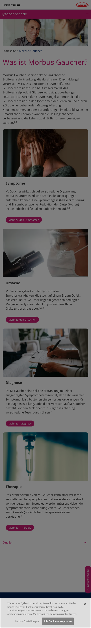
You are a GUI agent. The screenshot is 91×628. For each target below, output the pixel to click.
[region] (45, 613)
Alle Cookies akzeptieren (58, 621)
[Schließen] (85, 604)
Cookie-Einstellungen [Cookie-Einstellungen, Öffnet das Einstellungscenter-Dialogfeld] (27, 621)
